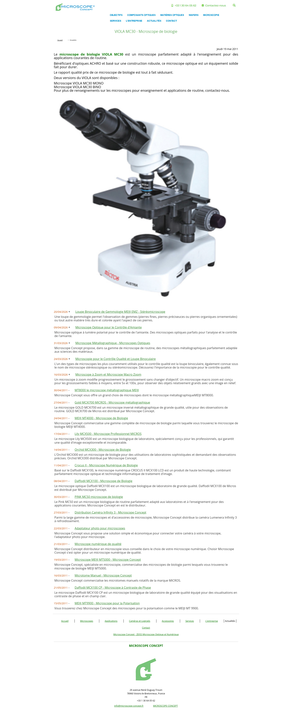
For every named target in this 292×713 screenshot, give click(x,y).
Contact (146, 627)
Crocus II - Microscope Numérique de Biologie (106, 465)
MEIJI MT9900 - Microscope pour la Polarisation (107, 603)
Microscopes (86, 621)
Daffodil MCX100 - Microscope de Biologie (103, 481)
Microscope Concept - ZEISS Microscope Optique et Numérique (146, 634)
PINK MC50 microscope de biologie (99, 497)
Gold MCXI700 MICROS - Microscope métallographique (112, 402)
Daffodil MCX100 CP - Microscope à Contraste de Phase (113, 587)
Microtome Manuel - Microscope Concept (103, 575)
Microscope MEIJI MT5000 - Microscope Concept (108, 560)
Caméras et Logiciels (139, 621)
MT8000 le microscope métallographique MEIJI (107, 390)
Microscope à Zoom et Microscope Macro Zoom (108, 374)
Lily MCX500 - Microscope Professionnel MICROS (108, 434)
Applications (111, 621)
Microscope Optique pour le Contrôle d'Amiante (108, 327)
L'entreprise (211, 621)
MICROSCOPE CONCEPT (165, 705)
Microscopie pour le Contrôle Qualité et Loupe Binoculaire (115, 359)
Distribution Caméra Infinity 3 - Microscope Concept (110, 512)
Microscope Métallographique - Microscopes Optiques (112, 343)
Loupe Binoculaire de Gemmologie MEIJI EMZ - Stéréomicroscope (120, 312)
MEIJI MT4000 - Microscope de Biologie (101, 418)
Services (189, 621)
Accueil (65, 621)
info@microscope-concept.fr (129, 705)
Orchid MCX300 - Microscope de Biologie (103, 450)
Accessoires (168, 621)
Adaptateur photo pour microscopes (100, 528)
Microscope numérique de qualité (98, 544)
